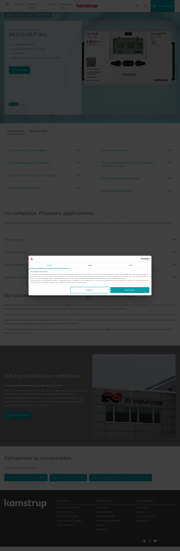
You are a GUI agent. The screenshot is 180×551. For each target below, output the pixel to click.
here (84, 282)
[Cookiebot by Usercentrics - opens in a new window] (138, 259)
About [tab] (131, 265)
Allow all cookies (130, 290)
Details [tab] (90, 265)
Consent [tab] (49, 265)
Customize (90, 290)
